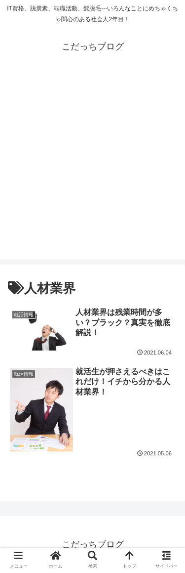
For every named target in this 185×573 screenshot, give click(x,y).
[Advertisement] (92, 167)
